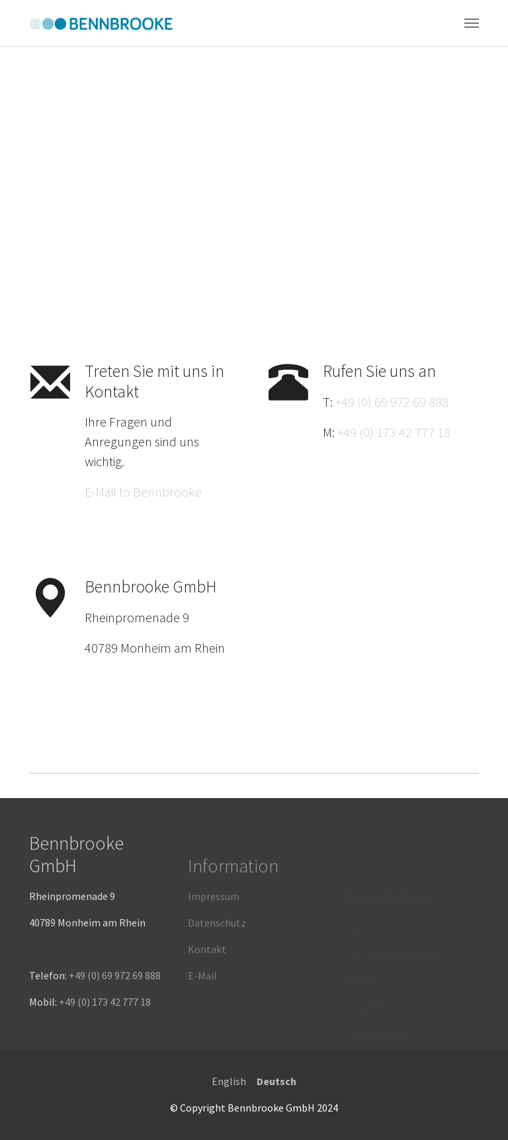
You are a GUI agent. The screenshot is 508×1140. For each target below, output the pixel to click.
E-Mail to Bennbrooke (143, 491)
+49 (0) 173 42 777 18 (393, 432)
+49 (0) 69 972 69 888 (391, 401)
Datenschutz (217, 949)
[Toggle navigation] (471, 23)
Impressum (213, 922)
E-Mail (202, 1001)
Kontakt (207, 975)
